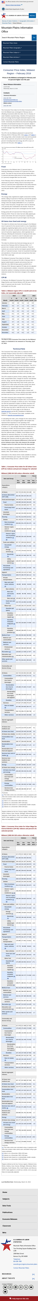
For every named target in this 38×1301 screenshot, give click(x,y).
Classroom (7, 1226)
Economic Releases (10, 1219)
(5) (3, 806)
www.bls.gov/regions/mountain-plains (13, 101)
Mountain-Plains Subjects (11, 52)
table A (33, 135)
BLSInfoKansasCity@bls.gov (11, 99)
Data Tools (7, 1206)
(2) (3, 800)
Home (5, 1192)
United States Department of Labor (13, 9)
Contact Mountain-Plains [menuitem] (11, 62)
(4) (3, 804)
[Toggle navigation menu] (32, 15)
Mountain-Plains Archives (11, 57)
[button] (33, 1274)
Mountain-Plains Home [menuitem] (10, 43)
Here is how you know (13, 5)
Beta (4, 1232)
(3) (3, 802)
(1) (3, 795)
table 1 (20, 143)
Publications (7, 1212)
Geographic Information (26, 21)
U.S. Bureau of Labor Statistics (17, 15)
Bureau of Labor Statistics (10, 21)
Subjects (6, 1199)
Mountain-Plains (6, 23)
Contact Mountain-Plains (21, 1268)
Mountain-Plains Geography (11, 48)
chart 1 (26, 135)
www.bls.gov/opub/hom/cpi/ (16, 415)
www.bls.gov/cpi (6, 411)
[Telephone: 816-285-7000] (25, 1260)
